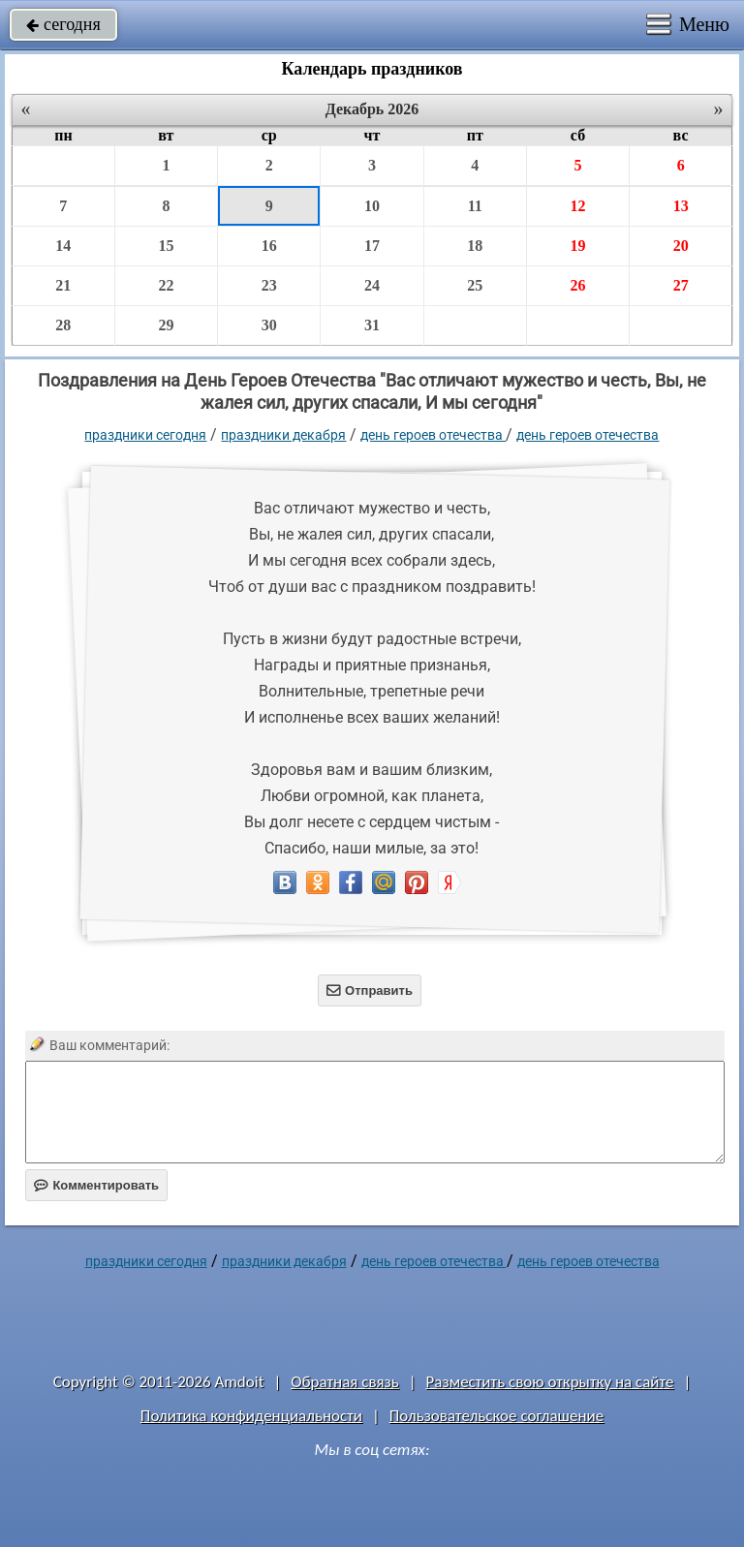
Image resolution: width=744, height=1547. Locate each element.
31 (372, 325)
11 (475, 206)
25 (474, 285)
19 (577, 245)
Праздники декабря (283, 435)
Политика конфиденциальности (251, 1416)
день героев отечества (587, 435)
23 (269, 285)
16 (269, 245)
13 (681, 206)
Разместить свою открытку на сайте (550, 1382)
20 (681, 245)
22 (165, 285)
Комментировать (96, 1185)
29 (165, 325)
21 (63, 285)
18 (474, 245)
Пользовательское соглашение (496, 1416)
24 (372, 285)
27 (681, 285)
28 (63, 325)
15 (165, 245)
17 (372, 245)
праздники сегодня (145, 435)
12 (577, 206)
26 (577, 285)
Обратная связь (345, 1382)
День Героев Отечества (433, 435)
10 (372, 206)
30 (269, 325)
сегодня (63, 24)
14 (63, 245)
